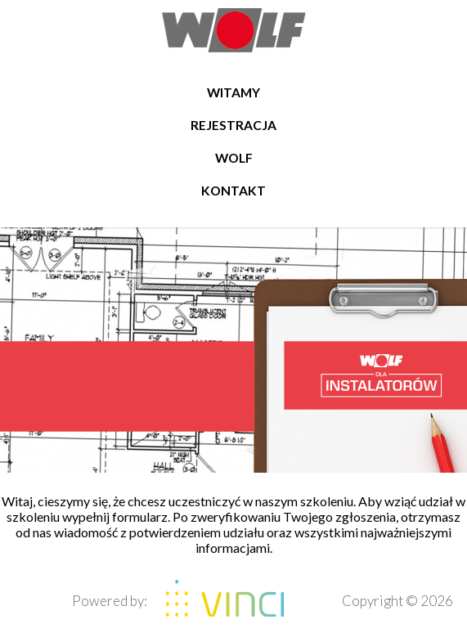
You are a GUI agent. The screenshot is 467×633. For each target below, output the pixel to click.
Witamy (233, 92)
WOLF (234, 157)
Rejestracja (233, 125)
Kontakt (233, 190)
